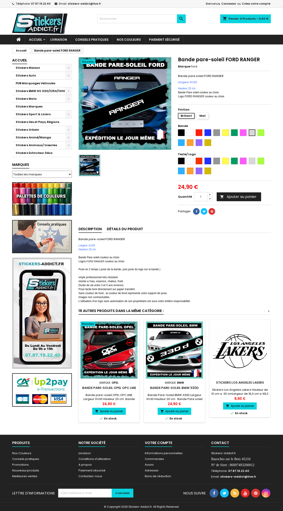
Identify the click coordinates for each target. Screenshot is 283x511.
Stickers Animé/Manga (33, 137)
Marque (184, 67)
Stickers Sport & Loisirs (33, 114)
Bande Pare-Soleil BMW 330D (174, 388)
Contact (220, 442)
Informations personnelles (164, 453)
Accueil (35, 39)
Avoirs (149, 465)
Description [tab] (90, 229)
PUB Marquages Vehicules (35, 83)
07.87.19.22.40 (40, 4)
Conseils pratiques (25, 459)
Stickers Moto (26, 99)
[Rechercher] (141, 18)
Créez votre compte (256, 4)
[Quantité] (200, 196)
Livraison (58, 39)
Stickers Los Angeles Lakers (240, 382)
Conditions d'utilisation (94, 459)
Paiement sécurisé (164, 39)
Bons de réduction (158, 476)
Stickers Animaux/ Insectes (36, 145)
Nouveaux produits (25, 470)
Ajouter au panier (238, 196)
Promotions (20, 465)
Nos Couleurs (129, 39)
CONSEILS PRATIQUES (92, 39)
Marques (20, 164)
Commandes (154, 459)
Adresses (152, 470)
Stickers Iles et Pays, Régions (37, 122)
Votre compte (158, 442)
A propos (85, 465)
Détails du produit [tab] (125, 229)
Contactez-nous (90, 476)
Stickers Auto (26, 75)
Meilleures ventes (24, 476)
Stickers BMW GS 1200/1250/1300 (40, 91)
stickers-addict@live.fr (84, 4)
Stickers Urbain (27, 130)
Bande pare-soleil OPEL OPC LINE (109, 388)
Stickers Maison (28, 68)
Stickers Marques (29, 106)
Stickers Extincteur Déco (34, 153)
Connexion (228, 4)
